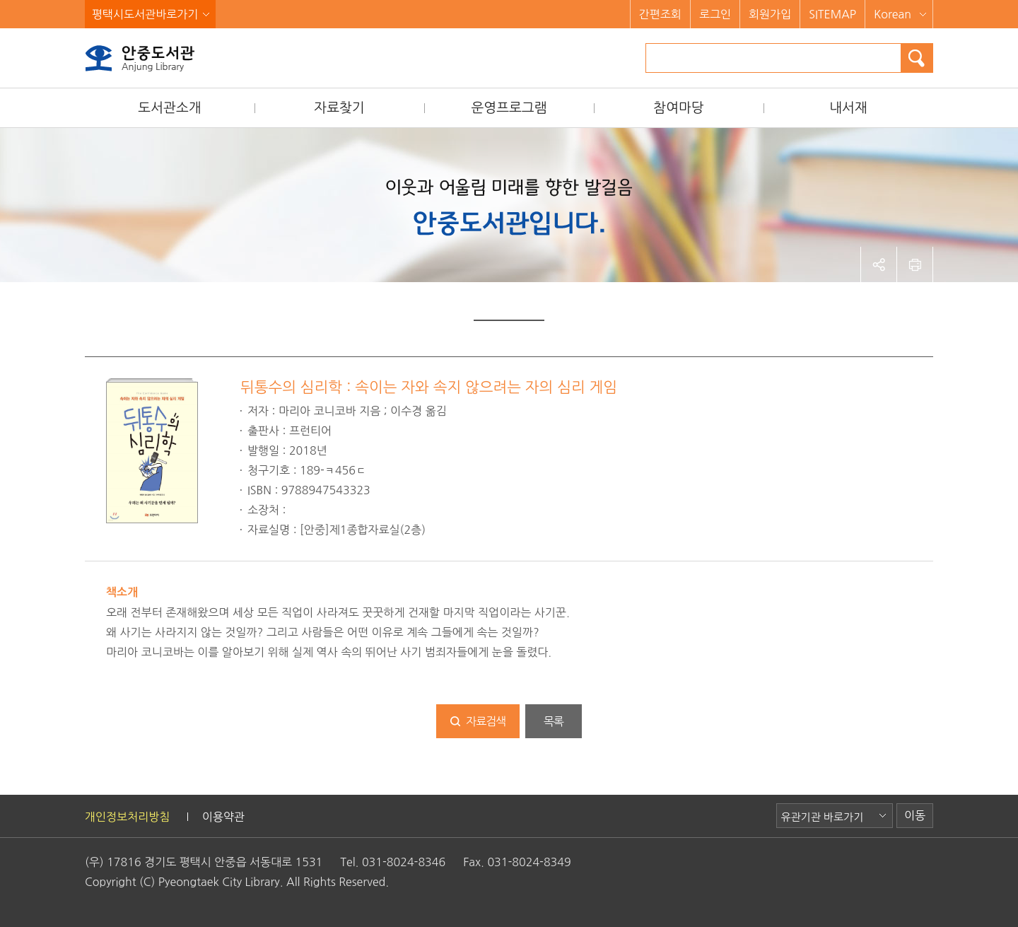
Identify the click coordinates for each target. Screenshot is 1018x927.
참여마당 (678, 108)
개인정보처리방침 (127, 816)
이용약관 (223, 816)
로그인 (715, 14)
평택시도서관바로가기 (145, 14)
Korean (892, 14)
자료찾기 (339, 108)
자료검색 (485, 721)
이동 (914, 815)
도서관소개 (169, 108)
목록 (553, 721)
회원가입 (770, 14)
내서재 (848, 108)
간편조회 (660, 14)
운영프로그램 (508, 108)
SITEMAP (832, 14)
